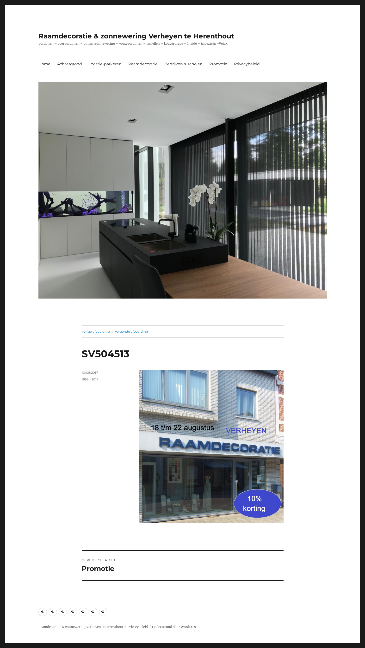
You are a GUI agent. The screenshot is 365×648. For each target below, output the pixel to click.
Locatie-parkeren (105, 64)
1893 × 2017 (90, 379)
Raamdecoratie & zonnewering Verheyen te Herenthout (136, 36)
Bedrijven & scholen (183, 64)
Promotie (218, 64)
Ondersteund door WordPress (175, 627)
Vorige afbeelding (96, 331)
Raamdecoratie (143, 64)
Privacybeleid (247, 64)
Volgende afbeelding (131, 331)
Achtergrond (69, 64)
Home (44, 64)
